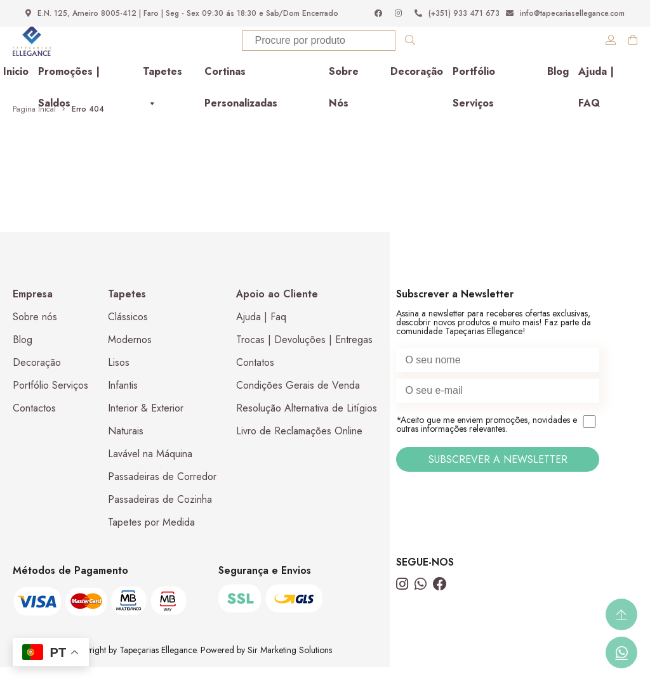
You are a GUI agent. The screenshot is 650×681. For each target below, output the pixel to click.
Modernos (130, 353)
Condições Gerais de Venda (298, 399)
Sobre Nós (344, 89)
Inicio (16, 85)
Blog (558, 85)
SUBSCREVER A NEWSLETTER (497, 473)
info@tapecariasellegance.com (565, 13)
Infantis (123, 399)
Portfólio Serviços (474, 89)
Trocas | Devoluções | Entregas (304, 353)
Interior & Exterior (145, 422)
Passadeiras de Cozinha (160, 513)
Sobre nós (35, 330)
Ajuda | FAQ (596, 89)
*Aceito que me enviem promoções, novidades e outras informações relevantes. (497, 438)
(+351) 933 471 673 (457, 13)
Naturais (125, 445)
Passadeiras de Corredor (162, 490)
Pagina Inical (34, 123)
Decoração (416, 85)
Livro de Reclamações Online (299, 445)
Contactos (34, 422)
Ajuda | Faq (261, 330)
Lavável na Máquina (150, 467)
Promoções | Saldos (69, 89)
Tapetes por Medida (151, 536)
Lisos (118, 376)
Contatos (255, 376)
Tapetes (162, 89)
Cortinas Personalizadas (240, 89)
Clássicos (128, 330)
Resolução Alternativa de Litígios (306, 422)
